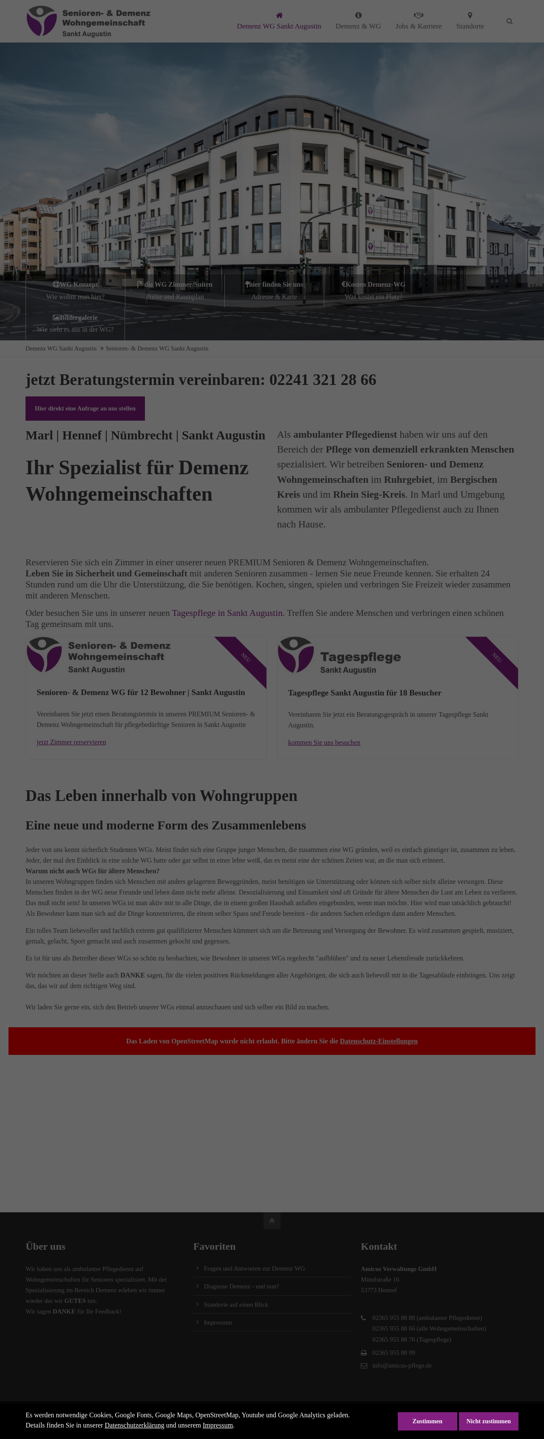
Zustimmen (427, 1421)
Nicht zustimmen (489, 1421)
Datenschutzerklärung (134, 1425)
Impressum (218, 1425)
